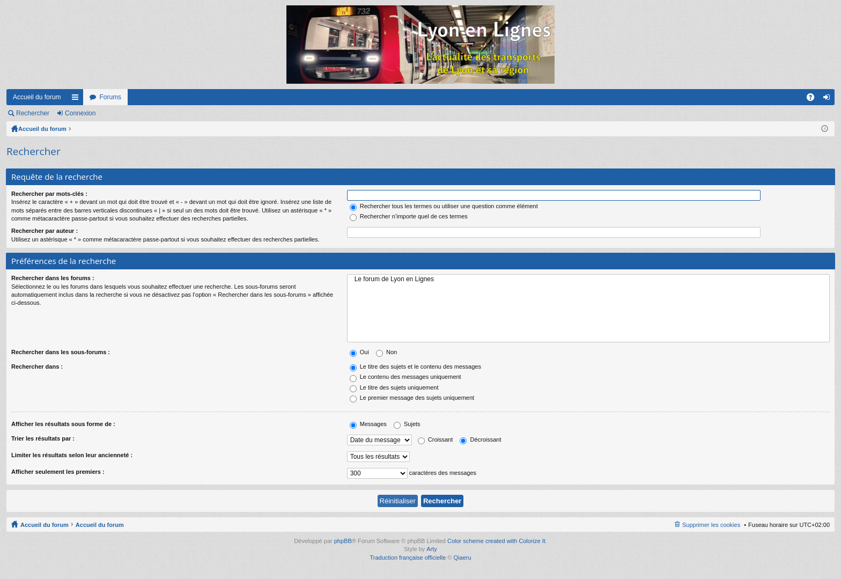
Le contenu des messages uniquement (405, 376)
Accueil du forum (37, 97)
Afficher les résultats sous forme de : (63, 424)
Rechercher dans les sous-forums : (60, 352)
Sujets (407, 424)
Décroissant (480, 439)
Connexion (80, 113)
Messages (368, 424)
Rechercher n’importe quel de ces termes (409, 216)
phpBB (343, 541)
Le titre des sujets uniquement (394, 387)
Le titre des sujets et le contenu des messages (415, 366)
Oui (359, 352)
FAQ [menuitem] (813, 99)
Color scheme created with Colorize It (496, 541)
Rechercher (32, 113)
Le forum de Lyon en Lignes (588, 279)
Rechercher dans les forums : (52, 278)
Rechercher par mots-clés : (49, 193)
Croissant (435, 439)
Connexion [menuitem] (829, 99)
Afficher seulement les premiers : (58, 471)
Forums (110, 97)
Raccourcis (77, 99)
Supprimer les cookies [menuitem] (711, 525)
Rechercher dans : (37, 366)
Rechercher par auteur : (44, 231)
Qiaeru (462, 557)
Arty (431, 549)
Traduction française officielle (408, 557)
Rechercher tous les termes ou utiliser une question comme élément (444, 206)
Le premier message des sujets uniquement (412, 397)
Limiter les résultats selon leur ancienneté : (71, 455)
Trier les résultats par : (43, 438)
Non (386, 352)
